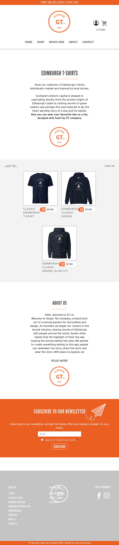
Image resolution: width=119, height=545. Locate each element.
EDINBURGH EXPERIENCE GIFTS (19, 506)
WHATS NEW (12, 515)
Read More (59, 360)
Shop (40, 42)
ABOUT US (11, 519)
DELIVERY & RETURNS (57, 493)
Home (28, 42)
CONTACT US (12, 523)
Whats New (56, 42)
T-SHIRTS (11, 493)
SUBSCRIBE (59, 446)
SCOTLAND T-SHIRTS (15, 497)
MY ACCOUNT (54, 502)
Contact (88, 42)
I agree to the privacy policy (58, 439)
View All (109, 165)
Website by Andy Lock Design (78, 543)
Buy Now (50, 209)
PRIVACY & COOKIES (56, 497)
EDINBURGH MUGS (14, 510)
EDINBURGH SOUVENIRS (16, 502)
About (73, 42)
